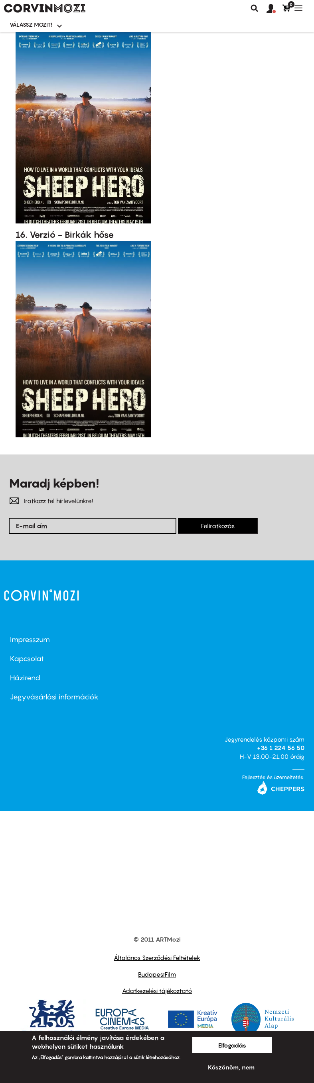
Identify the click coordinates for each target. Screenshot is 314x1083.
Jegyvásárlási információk (54, 697)
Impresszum (30, 639)
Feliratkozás (218, 525)
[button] (274, 9)
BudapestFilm (157, 974)
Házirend (25, 678)
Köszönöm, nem (231, 1067)
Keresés (255, 8)
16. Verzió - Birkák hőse (65, 234)
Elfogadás (232, 1045)
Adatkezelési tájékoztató (157, 990)
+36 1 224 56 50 (280, 747)
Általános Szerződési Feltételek (157, 957)
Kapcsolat (27, 658)
